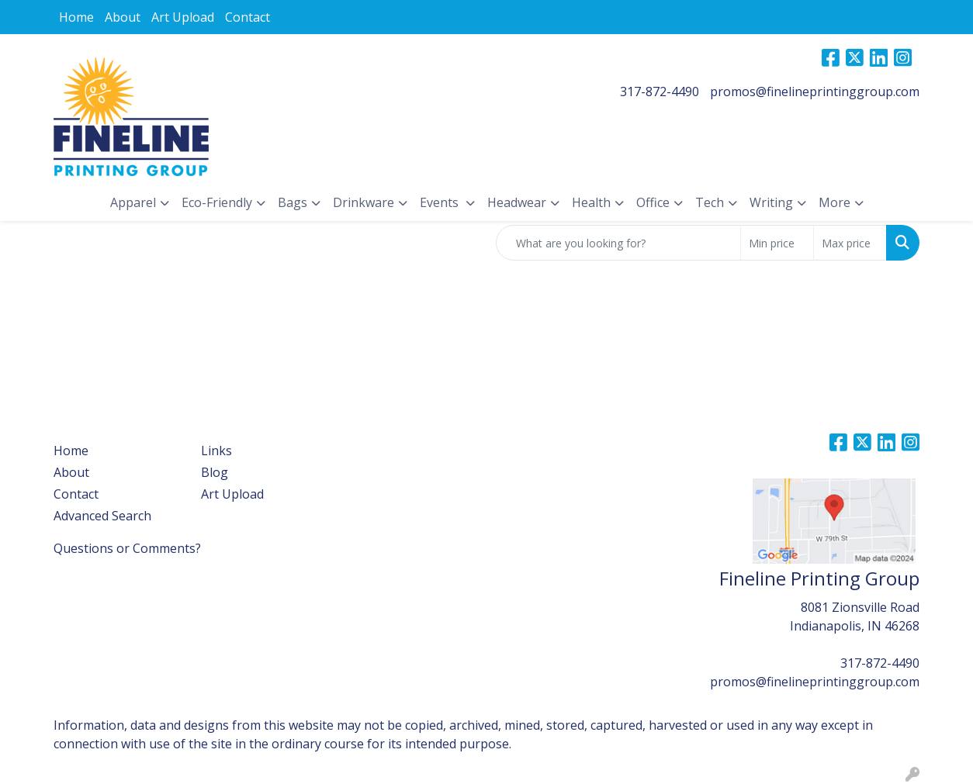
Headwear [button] (516, 202)
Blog (214, 472)
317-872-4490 (659, 91)
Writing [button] (771, 202)
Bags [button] (292, 202)
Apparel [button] (133, 202)
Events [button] (441, 202)
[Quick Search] (618, 243)
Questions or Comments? (127, 548)
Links (216, 450)
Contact (247, 17)
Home (76, 17)
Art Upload (182, 17)
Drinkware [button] (363, 202)
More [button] (834, 202)
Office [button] (653, 202)
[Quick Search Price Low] (777, 243)
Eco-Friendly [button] (217, 202)
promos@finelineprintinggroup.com (814, 91)
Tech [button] (709, 202)
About (122, 17)
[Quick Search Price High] (850, 243)
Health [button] (591, 202)
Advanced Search (102, 515)
